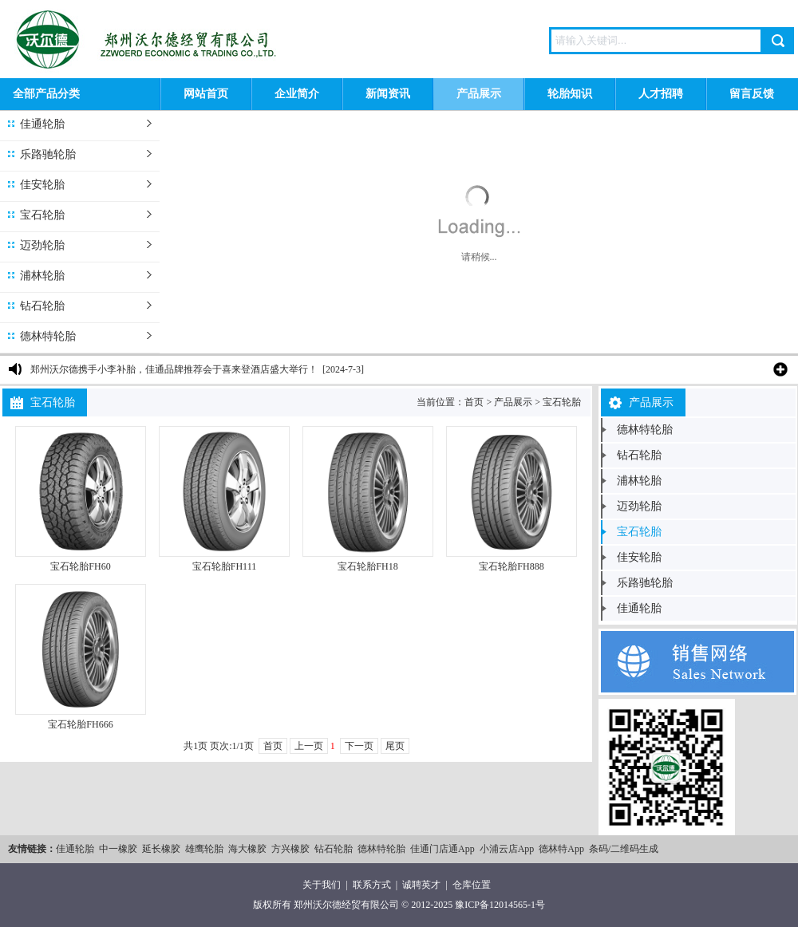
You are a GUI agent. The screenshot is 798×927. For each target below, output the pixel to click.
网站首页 (206, 94)
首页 (474, 402)
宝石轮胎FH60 (80, 566)
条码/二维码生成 (623, 848)
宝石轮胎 (42, 215)
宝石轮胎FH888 (511, 566)
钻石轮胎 (42, 306)
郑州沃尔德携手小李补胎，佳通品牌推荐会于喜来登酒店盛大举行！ (174, 369)
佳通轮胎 (42, 124)
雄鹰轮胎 (204, 848)
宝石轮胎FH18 (367, 566)
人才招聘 (660, 94)
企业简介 (297, 94)
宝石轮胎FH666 (80, 724)
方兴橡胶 (290, 848)
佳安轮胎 (42, 185)
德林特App (561, 848)
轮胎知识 (569, 94)
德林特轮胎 (48, 336)
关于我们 (321, 884)
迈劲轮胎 (42, 245)
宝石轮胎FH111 (224, 566)
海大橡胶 (247, 848)
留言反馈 (751, 94)
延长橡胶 (161, 848)
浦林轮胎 (42, 276)
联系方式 (372, 884)
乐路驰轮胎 (48, 154)
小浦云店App (507, 848)
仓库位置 (471, 884)
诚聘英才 (421, 884)
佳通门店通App (442, 848)
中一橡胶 (118, 848)
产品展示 (478, 94)
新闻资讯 (387, 94)
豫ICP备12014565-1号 (500, 904)
